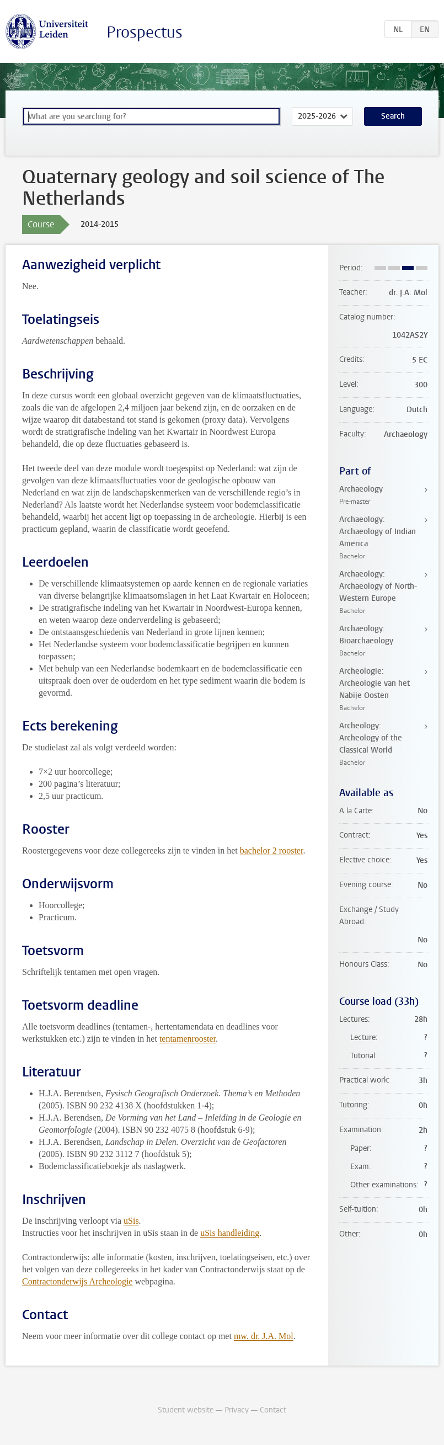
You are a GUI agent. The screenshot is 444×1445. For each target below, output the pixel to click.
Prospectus (144, 32)
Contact (273, 1410)
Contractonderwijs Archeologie (77, 1281)
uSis (131, 1220)
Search (393, 116)
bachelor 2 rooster (271, 850)
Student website (185, 1410)
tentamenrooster (187, 1038)
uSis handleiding (229, 1233)
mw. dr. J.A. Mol (263, 1336)
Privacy (236, 1410)
